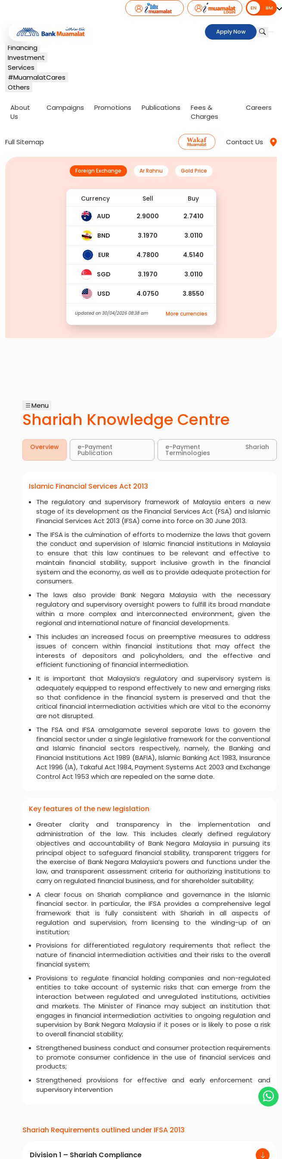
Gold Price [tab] (194, 170)
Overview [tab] (44, 447)
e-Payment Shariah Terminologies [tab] (217, 450)
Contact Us (244, 141)
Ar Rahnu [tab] (151, 170)
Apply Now (230, 32)
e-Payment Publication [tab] (94, 450)
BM (269, 7)
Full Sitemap (24, 141)
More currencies (187, 313)
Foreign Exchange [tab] (98, 170)
